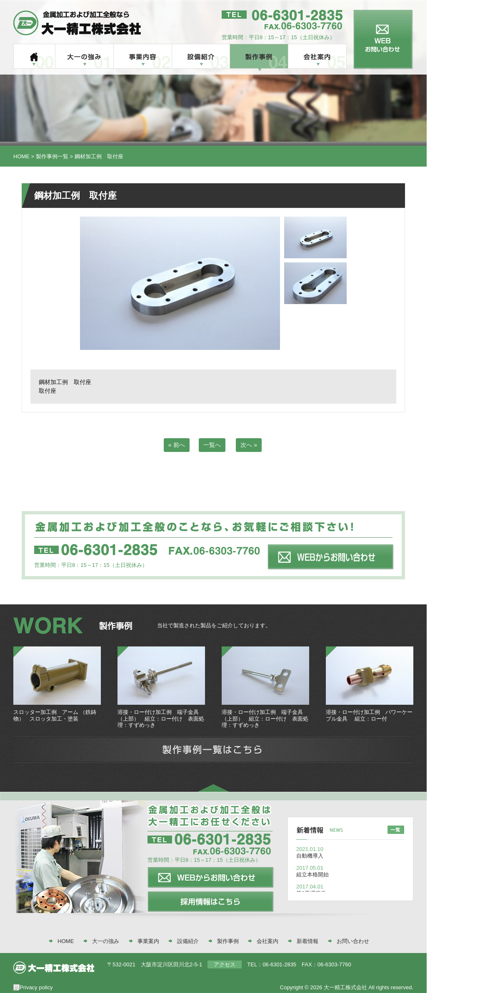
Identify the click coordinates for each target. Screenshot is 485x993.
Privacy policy (36, 987)
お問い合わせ (353, 941)
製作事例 (228, 941)
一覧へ (212, 445)
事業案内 (148, 941)
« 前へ (176, 445)
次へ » (248, 445)
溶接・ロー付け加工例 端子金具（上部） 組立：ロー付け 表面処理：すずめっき (161, 718)
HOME (21, 156)
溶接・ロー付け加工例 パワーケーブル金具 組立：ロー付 (369, 715)
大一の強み (105, 941)
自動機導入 (309, 856)
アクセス (224, 964)
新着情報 (307, 941)
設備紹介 (188, 941)
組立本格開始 (312, 874)
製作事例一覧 (52, 156)
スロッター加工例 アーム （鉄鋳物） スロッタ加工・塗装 (54, 715)
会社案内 (267, 941)
